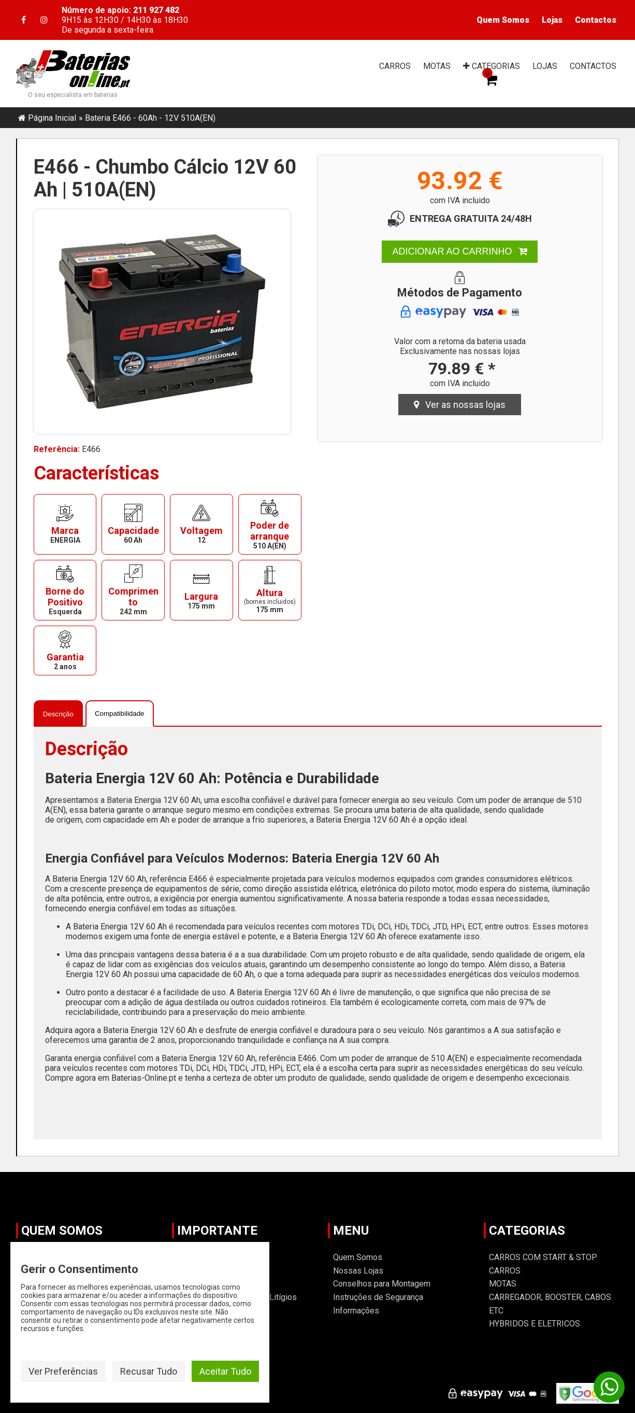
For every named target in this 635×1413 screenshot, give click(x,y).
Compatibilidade (120, 713)
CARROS (395, 66)
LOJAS (544, 66)
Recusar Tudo (148, 1371)
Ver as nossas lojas (460, 404)
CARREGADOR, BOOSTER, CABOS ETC (550, 1304)
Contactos (595, 20)
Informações (356, 1311)
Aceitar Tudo (225, 1371)
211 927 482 (156, 10)
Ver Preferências (63, 1371)
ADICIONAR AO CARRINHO (459, 251)
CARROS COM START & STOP (543, 1257)
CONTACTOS (593, 66)
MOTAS (437, 66)
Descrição (58, 714)
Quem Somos (503, 20)
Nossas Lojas (358, 1271)
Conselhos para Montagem (381, 1284)
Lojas (552, 20)
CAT (491, 66)
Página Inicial (52, 118)
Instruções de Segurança (378, 1297)
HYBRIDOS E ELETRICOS (534, 1324)
